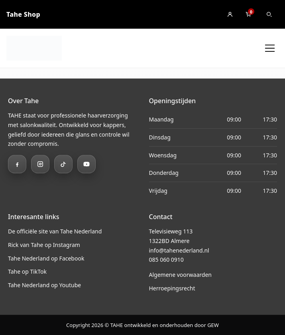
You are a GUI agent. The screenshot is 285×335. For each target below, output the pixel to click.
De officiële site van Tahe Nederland (55, 231)
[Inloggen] (230, 14)
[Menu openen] (270, 48)
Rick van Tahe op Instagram (44, 245)
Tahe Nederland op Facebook (46, 258)
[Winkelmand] (248, 14)
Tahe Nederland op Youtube (44, 285)
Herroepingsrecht (172, 288)
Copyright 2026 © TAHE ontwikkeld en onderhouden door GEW (142, 325)
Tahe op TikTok (27, 271)
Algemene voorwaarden (180, 274)
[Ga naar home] (34, 48)
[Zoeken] (269, 14)
